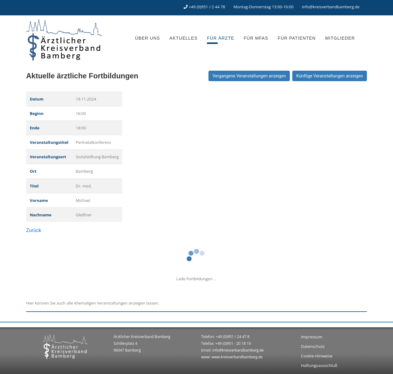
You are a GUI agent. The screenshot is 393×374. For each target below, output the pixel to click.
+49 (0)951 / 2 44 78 (207, 7)
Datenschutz (313, 346)
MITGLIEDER (340, 38)
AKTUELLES (183, 38)
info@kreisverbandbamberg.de (331, 7)
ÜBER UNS (147, 38)
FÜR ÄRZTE (220, 38)
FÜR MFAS (256, 38)
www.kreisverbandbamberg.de (237, 357)
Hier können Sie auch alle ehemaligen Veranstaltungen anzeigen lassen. (92, 303)
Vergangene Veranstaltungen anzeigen (249, 75)
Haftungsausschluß (319, 365)
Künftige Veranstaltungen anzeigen (329, 75)
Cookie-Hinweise (317, 356)
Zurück (33, 230)
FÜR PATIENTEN (297, 38)
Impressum (311, 337)
